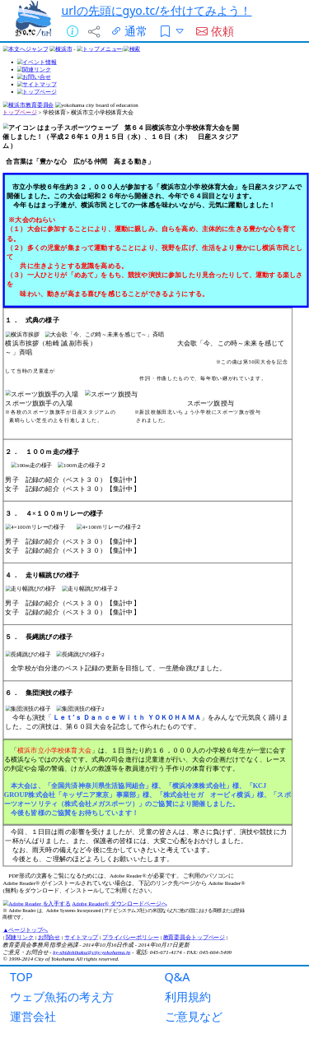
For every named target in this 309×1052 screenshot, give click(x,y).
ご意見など (193, 1016)
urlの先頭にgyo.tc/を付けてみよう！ (157, 10)
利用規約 (188, 996)
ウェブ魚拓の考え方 (62, 996)
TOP (21, 977)
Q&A (177, 977)
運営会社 (33, 1016)
